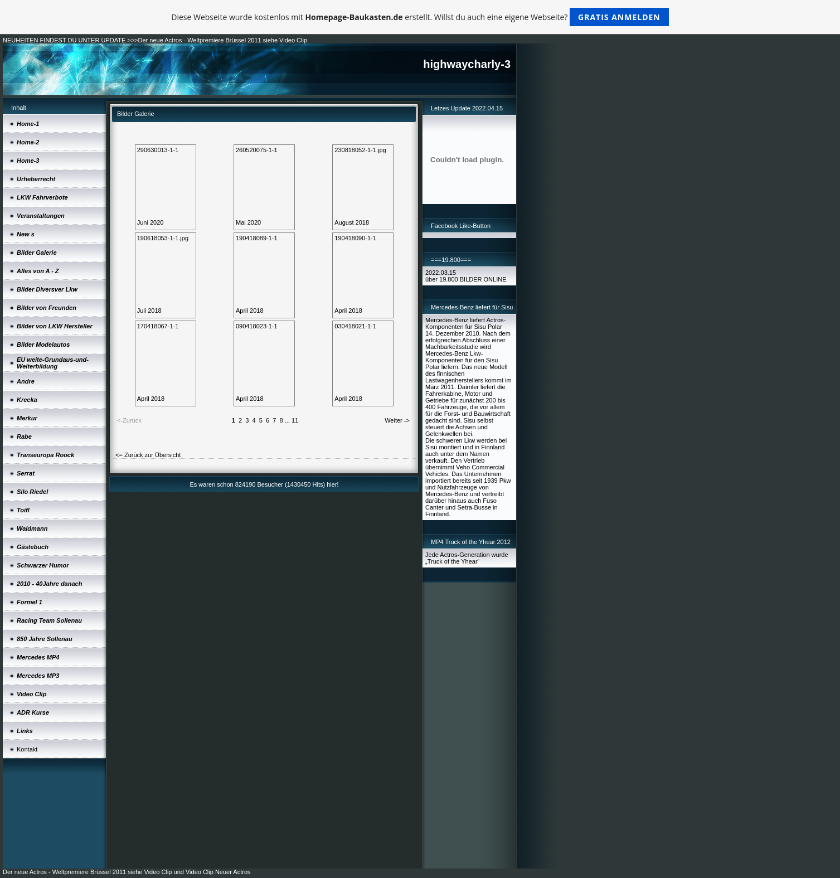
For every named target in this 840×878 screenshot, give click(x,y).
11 (295, 420)
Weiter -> (397, 420)
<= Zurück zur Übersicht (148, 455)
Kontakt (27, 749)
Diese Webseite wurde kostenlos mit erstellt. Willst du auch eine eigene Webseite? (420, 17)
